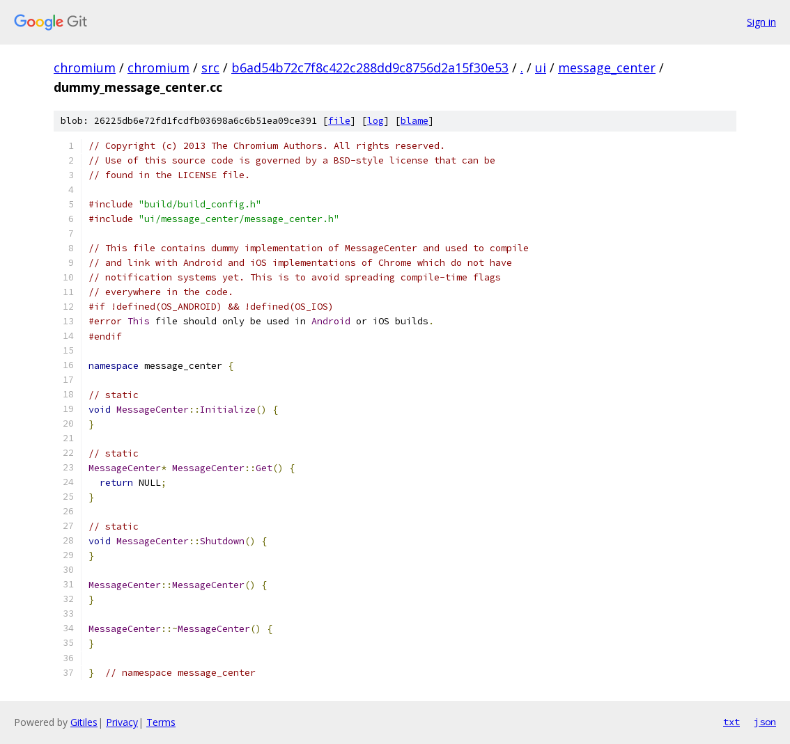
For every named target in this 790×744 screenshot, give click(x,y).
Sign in (761, 22)
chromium (85, 67)
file (339, 121)
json (765, 721)
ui (540, 67)
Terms (161, 722)
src (210, 67)
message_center (607, 67)
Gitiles (84, 722)
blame (414, 121)
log (375, 121)
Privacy (122, 722)
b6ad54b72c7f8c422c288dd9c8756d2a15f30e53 (370, 67)
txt (731, 721)
